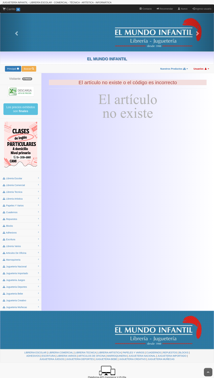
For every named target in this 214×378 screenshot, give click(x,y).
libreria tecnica (20, 191)
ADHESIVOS (33, 356)
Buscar (29, 68)
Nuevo (182, 8)
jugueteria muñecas (20, 307)
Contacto (145, 8)
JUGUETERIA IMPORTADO (171, 356)
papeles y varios (20, 205)
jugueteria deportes (20, 286)
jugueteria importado (20, 273)
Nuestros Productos (174, 68)
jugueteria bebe (20, 293)
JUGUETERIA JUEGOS (51, 359)
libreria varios (20, 246)
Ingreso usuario (202, 8)
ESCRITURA (48, 356)
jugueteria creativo (20, 300)
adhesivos (20, 232)
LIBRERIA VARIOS (67, 356)
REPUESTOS (170, 352)
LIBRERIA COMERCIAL (60, 352)
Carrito (11, 9)
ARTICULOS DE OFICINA (91, 356)
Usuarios (201, 68)
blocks (20, 225)
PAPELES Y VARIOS (133, 352)
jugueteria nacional (20, 266)
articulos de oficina (20, 252)
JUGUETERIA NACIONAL (142, 356)
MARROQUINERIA (117, 356)
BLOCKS (183, 352)
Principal (13, 68)
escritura (20, 239)
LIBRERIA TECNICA (85, 352)
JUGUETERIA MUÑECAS (161, 359)
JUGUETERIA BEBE (106, 359)
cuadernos (20, 212)
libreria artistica (20, 198)
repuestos (20, 218)
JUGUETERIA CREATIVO (132, 359)
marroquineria (20, 259)
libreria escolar (20, 178)
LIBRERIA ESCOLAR (35, 352)
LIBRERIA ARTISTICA (109, 352)
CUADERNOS (153, 352)
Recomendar (165, 8)
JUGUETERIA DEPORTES (80, 359)
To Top (208, 372)
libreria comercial (20, 185)
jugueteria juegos (20, 279)
